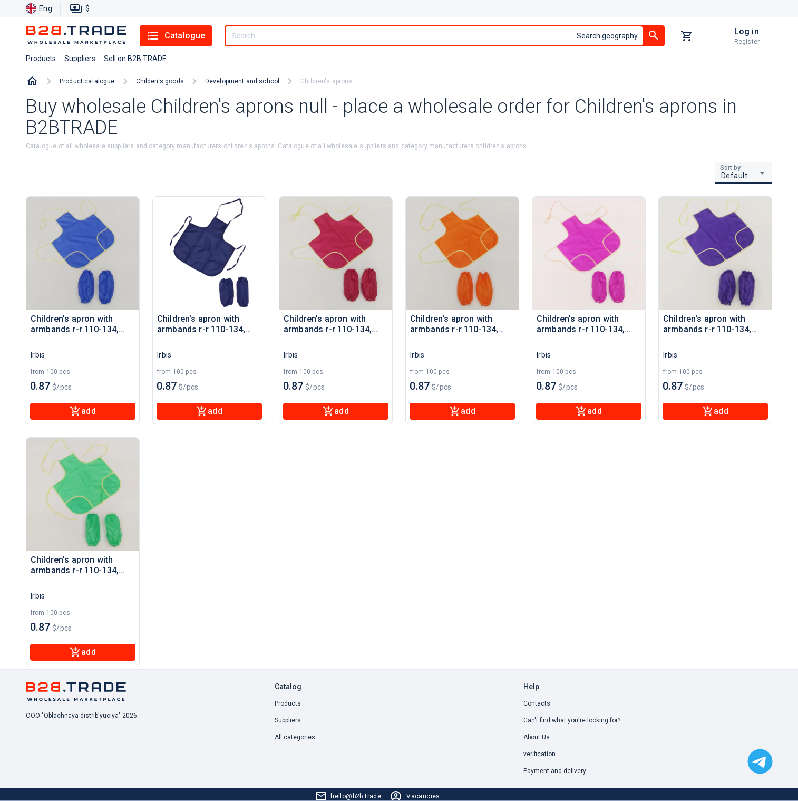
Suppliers (288, 720)
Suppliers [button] (79, 58)
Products (288, 703)
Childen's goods (160, 81)
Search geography (607, 36)
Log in (746, 31)
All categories (295, 737)
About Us (536, 737)
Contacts (536, 703)
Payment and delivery (554, 771)
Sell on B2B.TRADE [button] (135, 58)
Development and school (242, 81)
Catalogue (176, 36)
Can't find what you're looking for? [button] (571, 720)
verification (539, 754)
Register (747, 41)
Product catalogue (87, 81)
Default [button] (734, 175)
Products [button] (41, 58)
